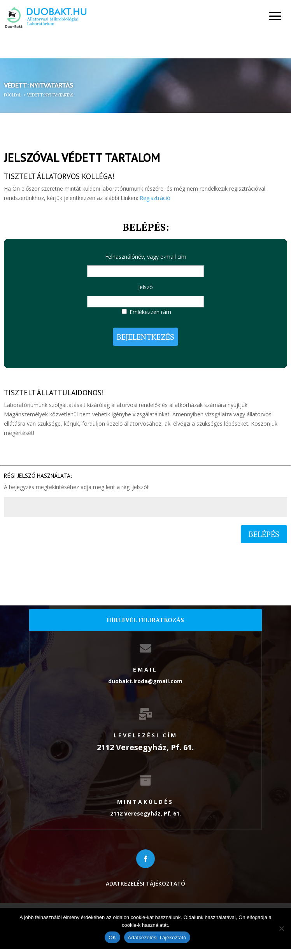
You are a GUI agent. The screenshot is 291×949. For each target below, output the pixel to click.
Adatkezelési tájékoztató (145, 883)
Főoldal (12, 95)
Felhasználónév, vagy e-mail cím (145, 256)
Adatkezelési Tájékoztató (157, 937)
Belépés (264, 534)
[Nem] (281, 928)
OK (112, 937)
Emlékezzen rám (150, 312)
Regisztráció (155, 198)
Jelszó (145, 287)
